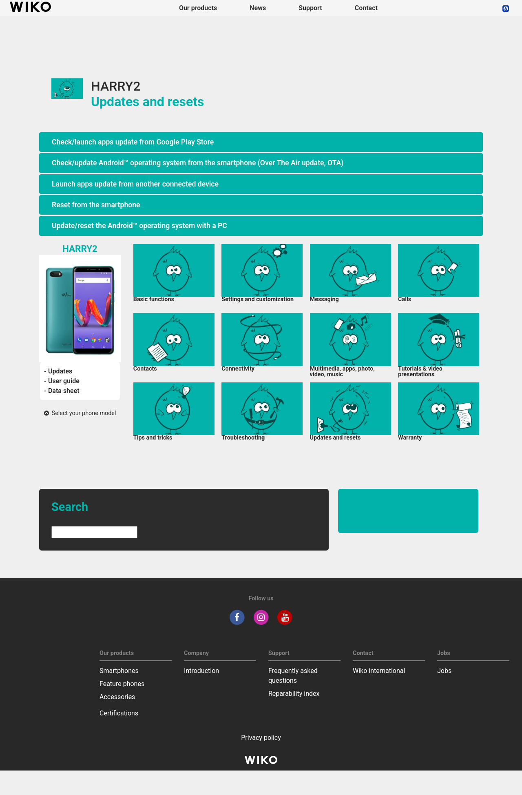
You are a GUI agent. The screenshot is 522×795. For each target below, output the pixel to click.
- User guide (62, 381)
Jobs (444, 671)
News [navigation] (258, 8)
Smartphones (119, 671)
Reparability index (293, 693)
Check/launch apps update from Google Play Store (133, 142)
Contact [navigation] (366, 8)
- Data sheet (62, 391)
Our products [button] (198, 8)
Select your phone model (80, 413)
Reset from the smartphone (96, 205)
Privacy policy (261, 738)
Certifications (119, 713)
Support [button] (310, 8)
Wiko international (379, 671)
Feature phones (122, 684)
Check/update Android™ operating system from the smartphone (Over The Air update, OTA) (197, 163)
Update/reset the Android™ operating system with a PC (139, 226)
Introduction (201, 671)
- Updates (58, 371)
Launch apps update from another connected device (135, 184)
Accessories (117, 697)
